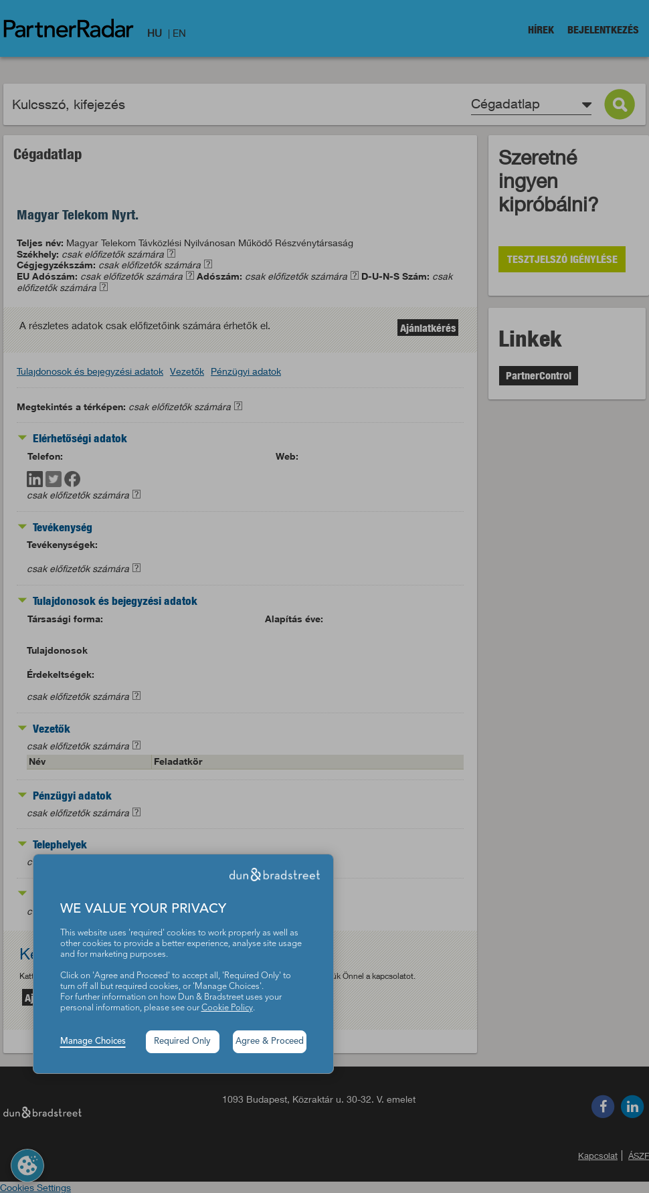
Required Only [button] (182, 1041)
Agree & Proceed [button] (270, 1041)
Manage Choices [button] (93, 1041)
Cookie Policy (227, 1008)
